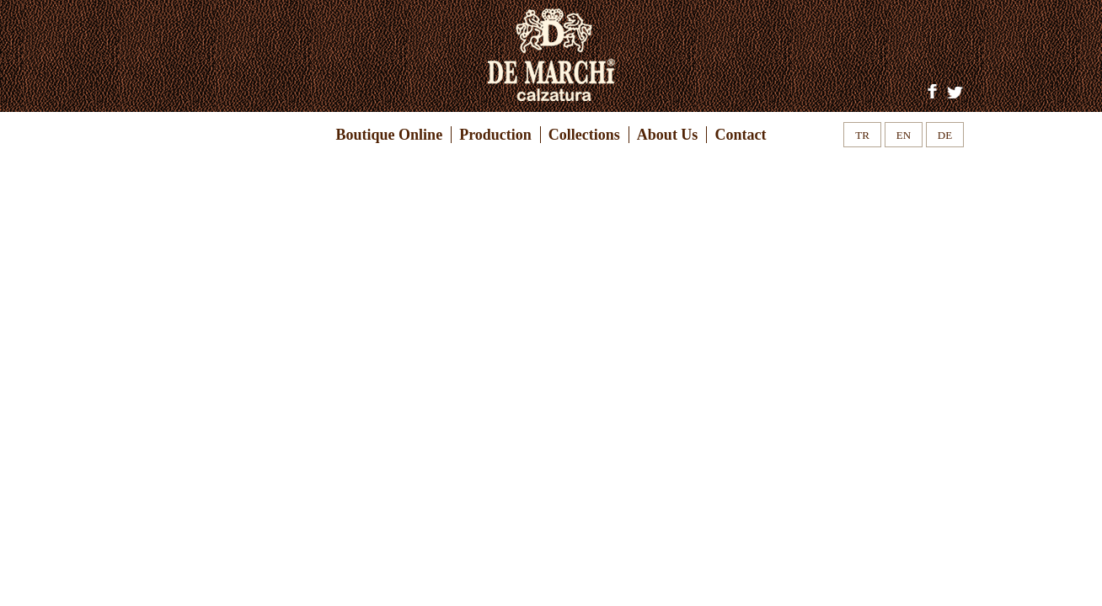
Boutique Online (389, 134)
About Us (667, 134)
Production (495, 134)
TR (862, 135)
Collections (584, 134)
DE (945, 135)
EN (903, 135)
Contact (740, 134)
